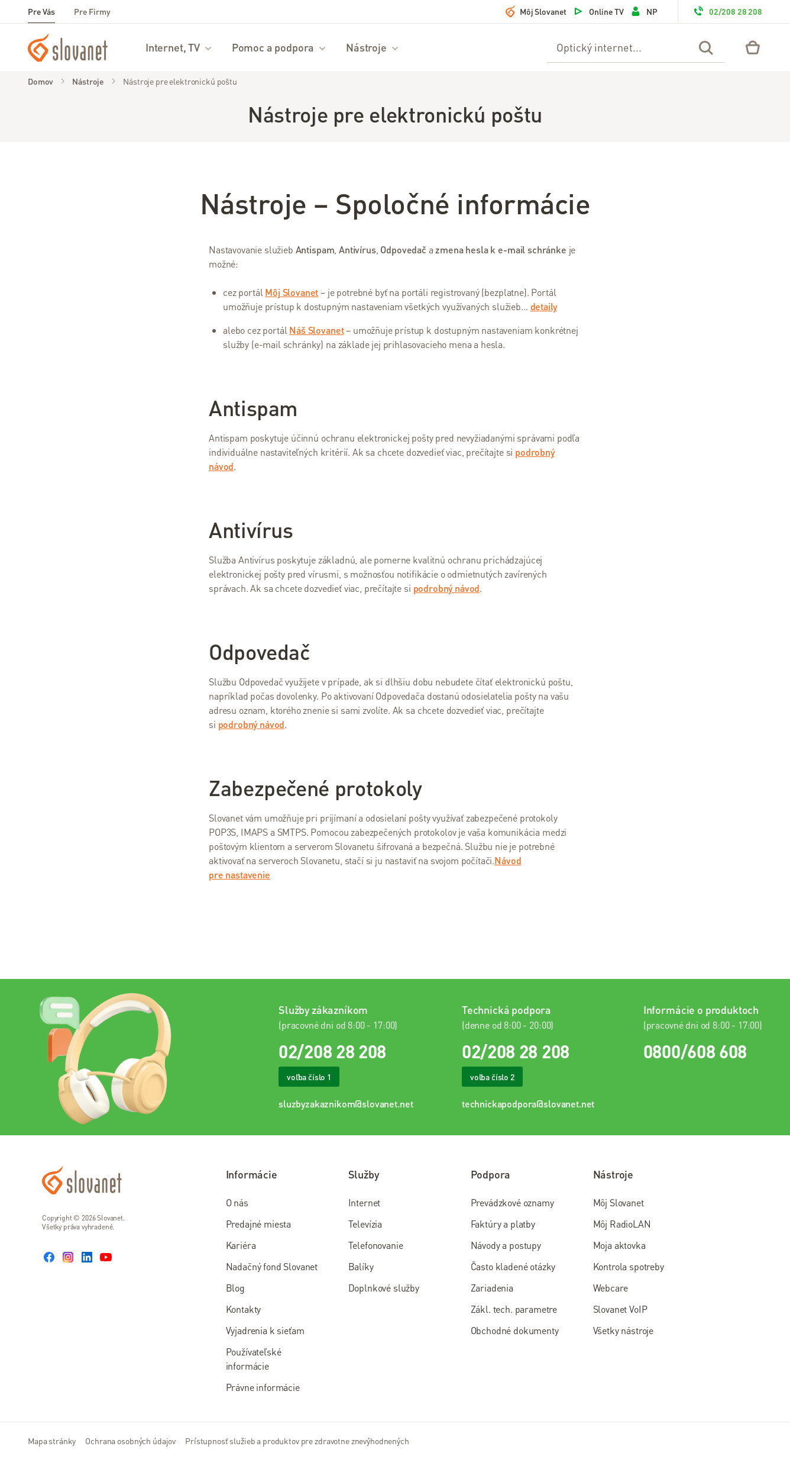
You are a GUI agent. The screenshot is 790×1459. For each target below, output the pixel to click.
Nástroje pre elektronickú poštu (180, 81)
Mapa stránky (52, 1440)
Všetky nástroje (623, 1330)
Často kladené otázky (513, 1266)
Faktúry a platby (503, 1224)
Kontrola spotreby (628, 1266)
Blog (235, 1287)
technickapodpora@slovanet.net (528, 1103)
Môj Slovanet (536, 11)
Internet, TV (179, 47)
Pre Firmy (92, 11)
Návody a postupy (506, 1245)
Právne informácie (263, 1387)
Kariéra (241, 1245)
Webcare (610, 1287)
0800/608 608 (695, 1051)
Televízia (365, 1224)
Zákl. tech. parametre (514, 1309)
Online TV (598, 11)
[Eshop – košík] (752, 47)
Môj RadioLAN (622, 1224)
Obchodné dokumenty (515, 1330)
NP (644, 11)
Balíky (361, 1266)
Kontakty (243, 1309)
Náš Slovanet (316, 330)
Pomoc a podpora (279, 47)
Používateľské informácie (253, 1358)
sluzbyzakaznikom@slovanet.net (346, 1103)
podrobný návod (446, 588)
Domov (40, 81)
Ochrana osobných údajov (130, 1440)
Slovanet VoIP (620, 1309)
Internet (364, 1202)
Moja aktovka (619, 1245)
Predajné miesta (259, 1224)
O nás (237, 1202)
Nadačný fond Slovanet (272, 1266)
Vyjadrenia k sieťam (265, 1330)
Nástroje (373, 47)
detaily (543, 306)
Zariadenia (492, 1287)
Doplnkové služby (383, 1287)
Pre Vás (41, 11)
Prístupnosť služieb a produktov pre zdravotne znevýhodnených (297, 1440)
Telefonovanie (375, 1245)
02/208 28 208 (727, 11)
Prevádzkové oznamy (512, 1202)
